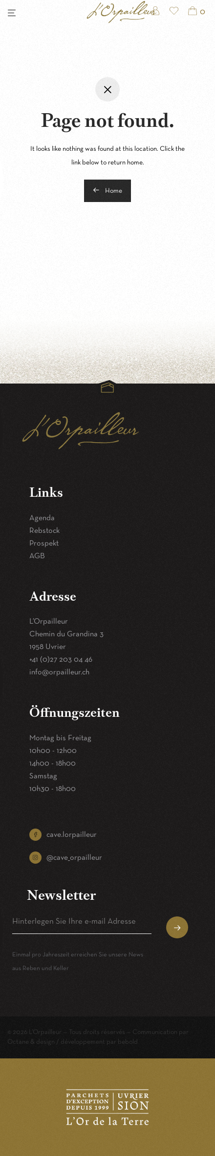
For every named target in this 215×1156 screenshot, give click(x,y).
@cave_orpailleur (74, 857)
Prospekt (44, 543)
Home (107, 190)
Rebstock (44, 530)
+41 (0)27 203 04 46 (60, 659)
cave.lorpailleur (71, 835)
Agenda (42, 518)
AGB (37, 556)
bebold (128, 1042)
